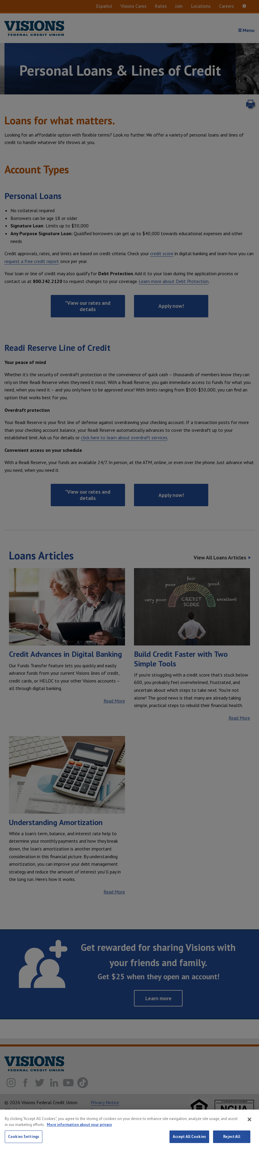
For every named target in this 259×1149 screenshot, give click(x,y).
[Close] (249, 1121)
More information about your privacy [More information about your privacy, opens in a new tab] (79, 1126)
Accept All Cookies (189, 1138)
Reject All (231, 1138)
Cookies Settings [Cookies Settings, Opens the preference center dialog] (23, 1138)
